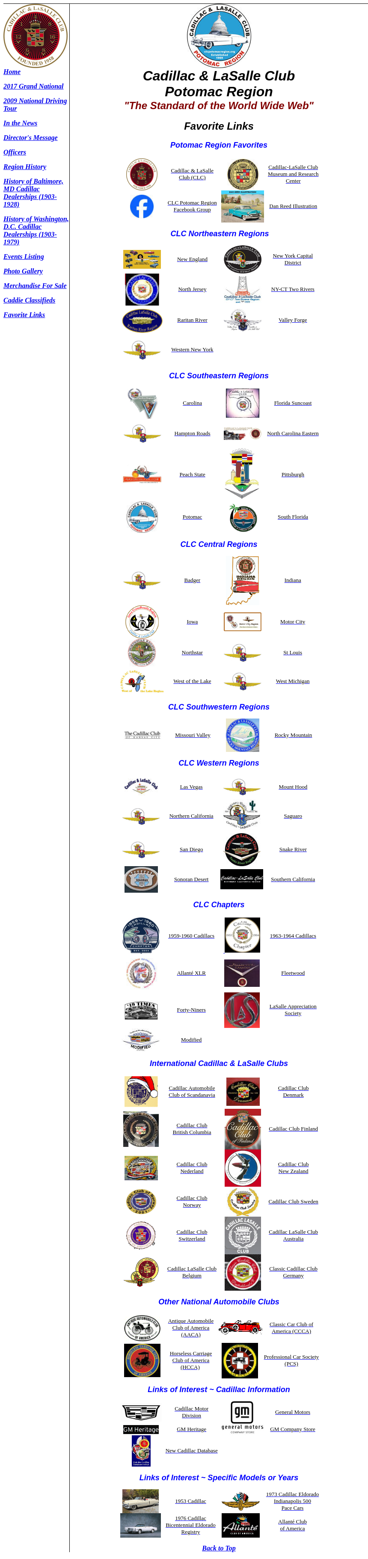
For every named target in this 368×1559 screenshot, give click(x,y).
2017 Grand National (33, 86)
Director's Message (30, 137)
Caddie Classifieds (29, 300)
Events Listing (23, 256)
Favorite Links (24, 314)
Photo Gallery (23, 271)
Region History (24, 166)
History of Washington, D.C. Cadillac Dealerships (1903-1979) (36, 230)
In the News (20, 123)
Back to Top (219, 1548)
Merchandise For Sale (35, 285)
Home (12, 71)
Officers (14, 152)
